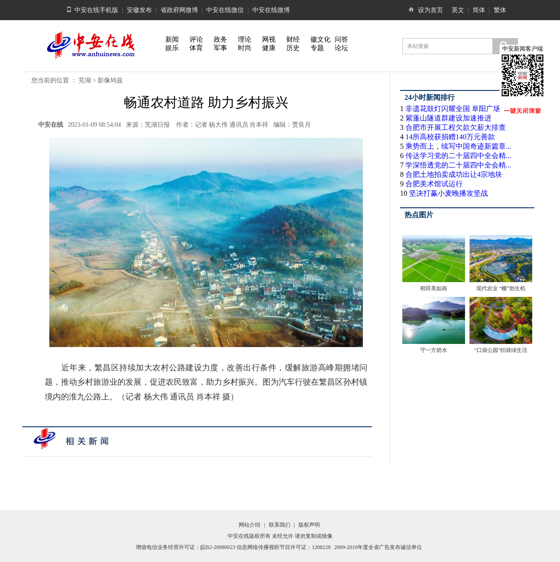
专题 (317, 47)
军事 (220, 47)
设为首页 (430, 10)
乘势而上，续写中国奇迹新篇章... (458, 146)
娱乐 (172, 47)
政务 (220, 39)
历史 (293, 47)
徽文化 (320, 39)
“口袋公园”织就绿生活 (501, 350)
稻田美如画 (433, 288)
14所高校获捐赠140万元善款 (450, 137)
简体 (479, 10)
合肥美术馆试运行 (434, 184)
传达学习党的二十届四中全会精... (458, 155)
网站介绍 (249, 525)
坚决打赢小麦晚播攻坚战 (448, 193)
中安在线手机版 (96, 10)
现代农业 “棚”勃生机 (501, 288)
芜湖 (84, 80)
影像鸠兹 (110, 80)
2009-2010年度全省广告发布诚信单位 (378, 547)
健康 (269, 47)
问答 (341, 39)
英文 (458, 10)
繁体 (500, 10)
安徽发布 (139, 10)
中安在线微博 (271, 10)
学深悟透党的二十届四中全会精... (458, 165)
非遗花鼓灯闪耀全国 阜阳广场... (455, 108)
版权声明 (309, 525)
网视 (269, 39)
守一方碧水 (433, 350)
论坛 (341, 47)
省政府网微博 (179, 10)
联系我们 (279, 525)
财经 (293, 39)
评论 (196, 39)
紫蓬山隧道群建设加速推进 (448, 118)
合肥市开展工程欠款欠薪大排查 (455, 127)
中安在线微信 (225, 10)
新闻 (172, 39)
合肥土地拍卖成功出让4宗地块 (453, 174)
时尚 (244, 47)
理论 (244, 39)
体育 (196, 47)
